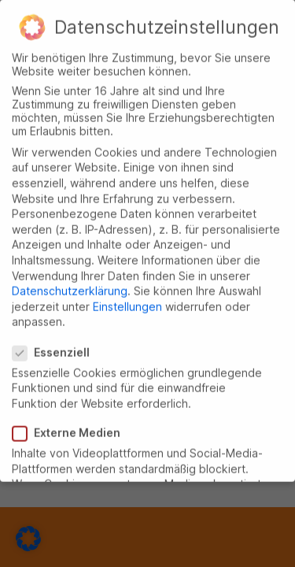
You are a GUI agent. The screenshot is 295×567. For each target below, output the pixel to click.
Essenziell (56, 346)
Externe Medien (72, 426)
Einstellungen (127, 300)
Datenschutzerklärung (69, 284)
